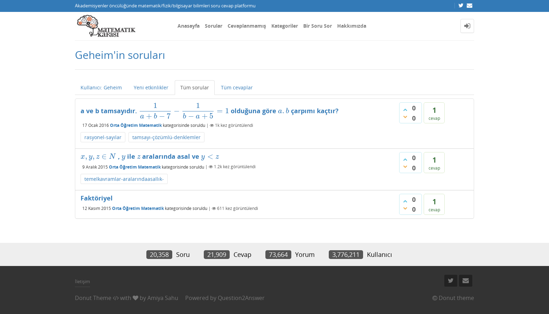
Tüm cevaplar (237, 87)
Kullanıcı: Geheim (101, 87)
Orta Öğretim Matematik (136, 125)
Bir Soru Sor (317, 25)
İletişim (82, 281)
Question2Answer (241, 298)
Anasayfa (189, 25)
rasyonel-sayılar (102, 137)
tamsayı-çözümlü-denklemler (166, 137)
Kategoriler (284, 25)
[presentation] (184, 111)
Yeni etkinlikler (151, 87)
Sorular (213, 25)
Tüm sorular (194, 87)
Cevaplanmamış (247, 25)
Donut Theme (93, 298)
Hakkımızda (351, 25)
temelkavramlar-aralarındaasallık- (124, 179)
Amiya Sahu (162, 298)
